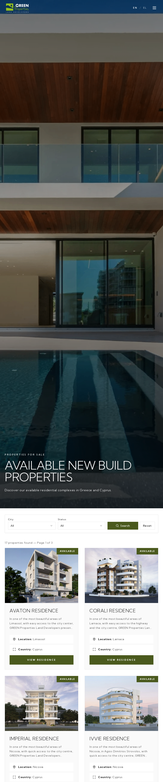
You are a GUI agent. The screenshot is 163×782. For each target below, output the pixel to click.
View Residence (41, 659)
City (10, 519)
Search (123, 525)
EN (135, 7)
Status (62, 519)
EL (145, 7)
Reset (147, 525)
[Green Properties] (17, 7)
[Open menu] (154, 8)
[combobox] (32, 526)
